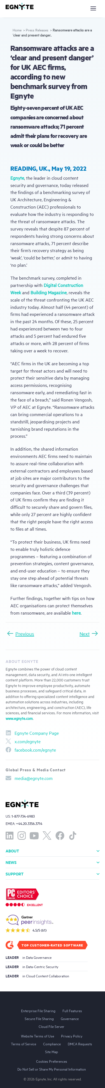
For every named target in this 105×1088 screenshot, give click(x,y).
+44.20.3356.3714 (29, 823)
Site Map (51, 1051)
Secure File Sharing (39, 1018)
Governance (70, 1018)
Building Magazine (49, 292)
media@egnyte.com (29, 778)
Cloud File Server (51, 1026)
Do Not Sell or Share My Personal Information (51, 1069)
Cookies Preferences (51, 1061)
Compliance (52, 1043)
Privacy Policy (71, 1036)
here (76, 613)
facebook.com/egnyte (31, 750)
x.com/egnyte (23, 741)
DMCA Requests (80, 1043)
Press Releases (37, 29)
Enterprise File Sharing (38, 1010)
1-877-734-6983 (23, 816)
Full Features (72, 1010)
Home (17, 29)
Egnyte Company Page (32, 733)
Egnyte (17, 178)
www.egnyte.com (19, 718)
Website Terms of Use (37, 1036)
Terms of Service (23, 1043)
